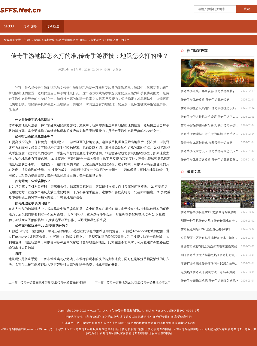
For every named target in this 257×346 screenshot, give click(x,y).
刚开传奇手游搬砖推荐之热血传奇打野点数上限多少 (210, 255)
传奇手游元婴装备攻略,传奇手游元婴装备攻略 (210, 159)
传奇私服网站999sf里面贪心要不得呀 (205, 229)
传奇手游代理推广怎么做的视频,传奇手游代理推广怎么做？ (210, 134)
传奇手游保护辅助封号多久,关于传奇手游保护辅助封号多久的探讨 (210, 125)
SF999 (9, 26)
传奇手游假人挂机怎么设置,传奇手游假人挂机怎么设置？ (210, 117)
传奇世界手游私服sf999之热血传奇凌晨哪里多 (210, 212)
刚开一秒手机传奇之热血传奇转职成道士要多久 (210, 221)
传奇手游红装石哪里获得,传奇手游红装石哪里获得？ (210, 91)
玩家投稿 (49, 40)
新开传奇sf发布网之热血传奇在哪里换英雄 (209, 246)
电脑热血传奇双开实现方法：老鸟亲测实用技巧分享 (210, 272)
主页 (26, 40)
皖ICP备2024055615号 (184, 310)
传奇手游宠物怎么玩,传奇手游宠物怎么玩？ (210, 281)
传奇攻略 (30, 26)
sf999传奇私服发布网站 (125, 310)
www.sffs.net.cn (98, 310)
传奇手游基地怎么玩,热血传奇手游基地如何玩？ (138, 282)
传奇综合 (53, 26)
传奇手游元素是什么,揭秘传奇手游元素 (207, 142)
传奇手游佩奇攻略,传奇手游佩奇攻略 (205, 99)
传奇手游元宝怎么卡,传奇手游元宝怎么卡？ (210, 151)
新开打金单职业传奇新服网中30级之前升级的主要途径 (210, 263)
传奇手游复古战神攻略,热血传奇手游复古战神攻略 (54, 282)
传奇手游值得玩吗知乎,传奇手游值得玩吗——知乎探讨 (210, 108)
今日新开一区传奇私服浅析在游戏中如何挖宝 (210, 238)
